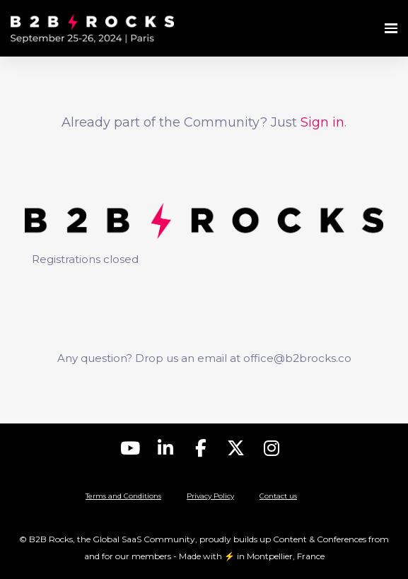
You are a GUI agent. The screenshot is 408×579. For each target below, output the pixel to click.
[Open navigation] (391, 28)
